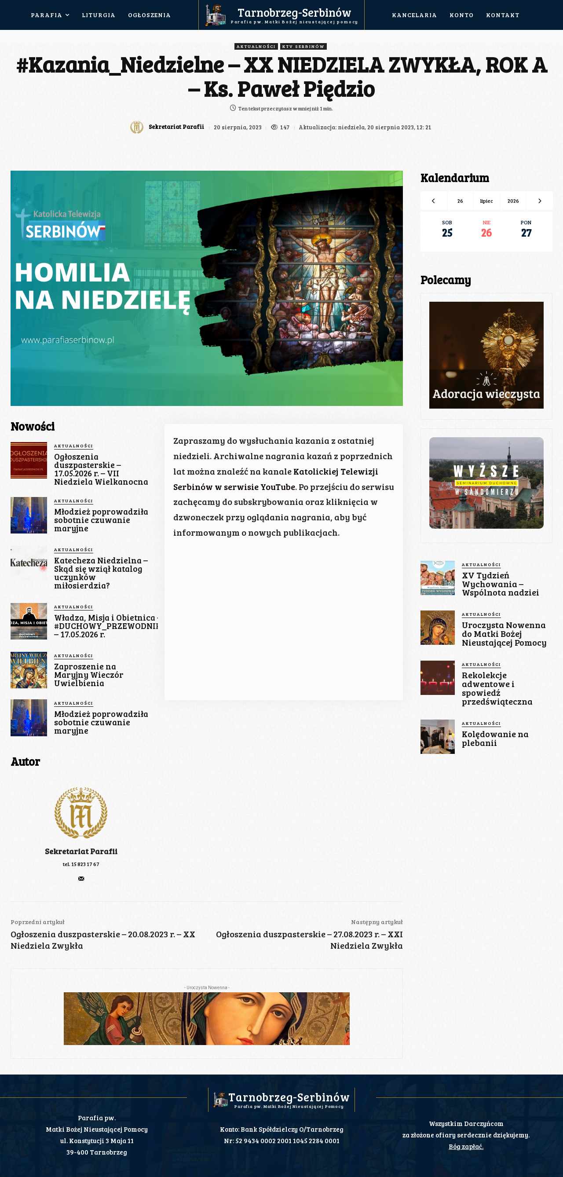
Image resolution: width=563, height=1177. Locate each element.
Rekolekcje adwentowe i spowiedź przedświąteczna (496, 685)
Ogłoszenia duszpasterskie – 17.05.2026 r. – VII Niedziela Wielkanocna (101, 469)
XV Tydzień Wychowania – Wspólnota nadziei (499, 583)
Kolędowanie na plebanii (494, 734)
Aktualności (256, 46)
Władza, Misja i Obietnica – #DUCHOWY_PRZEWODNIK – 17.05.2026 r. (107, 626)
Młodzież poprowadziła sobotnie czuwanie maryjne (101, 520)
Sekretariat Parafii (175, 127)
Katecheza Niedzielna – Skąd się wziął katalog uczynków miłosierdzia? (101, 573)
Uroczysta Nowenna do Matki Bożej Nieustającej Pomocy (503, 632)
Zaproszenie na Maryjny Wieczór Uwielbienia (89, 674)
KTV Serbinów (303, 46)
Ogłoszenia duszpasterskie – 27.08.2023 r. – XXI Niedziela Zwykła (309, 939)
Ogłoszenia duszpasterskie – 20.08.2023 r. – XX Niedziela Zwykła (103, 939)
